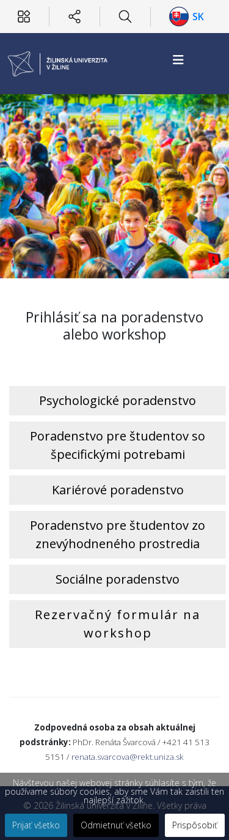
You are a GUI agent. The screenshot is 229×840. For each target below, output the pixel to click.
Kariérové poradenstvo (118, 489)
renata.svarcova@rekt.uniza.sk (127, 756)
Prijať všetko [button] (36, 825)
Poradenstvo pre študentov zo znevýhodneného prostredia (117, 534)
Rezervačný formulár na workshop (117, 623)
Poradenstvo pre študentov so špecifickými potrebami (117, 445)
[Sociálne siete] (74, 16)
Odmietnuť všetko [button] (116, 825)
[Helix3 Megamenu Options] (178, 59)
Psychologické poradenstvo (117, 400)
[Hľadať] (125, 16)
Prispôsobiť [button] (194, 825)
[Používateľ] (23, 16)
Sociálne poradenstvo (118, 579)
